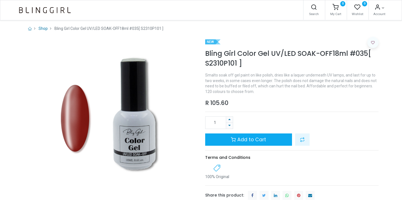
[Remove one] (229, 126)
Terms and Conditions (227, 157)
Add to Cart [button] (248, 139)
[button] (302, 139)
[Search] (303, 8)
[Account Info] (368, 8)
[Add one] (229, 120)
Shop (43, 28)
